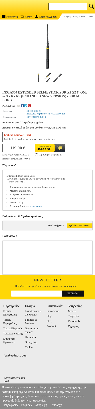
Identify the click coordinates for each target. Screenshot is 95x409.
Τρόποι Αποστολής (13, 333)
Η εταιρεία (30, 337)
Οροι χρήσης (31, 342)
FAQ (49, 321)
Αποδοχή (56, 404)
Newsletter (47, 280)
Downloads (74, 321)
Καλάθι (26, 16)
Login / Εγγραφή (46, 16)
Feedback (51, 326)
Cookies (29, 347)
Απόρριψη (41, 404)
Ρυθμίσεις (26, 404)
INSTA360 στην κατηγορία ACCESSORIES (46, 113)
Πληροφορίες (10, 404)
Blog (49, 316)
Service (72, 311)
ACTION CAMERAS (36, 117)
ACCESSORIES (34, 111)
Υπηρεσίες (73, 316)
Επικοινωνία (53, 311)
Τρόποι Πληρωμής (12, 328)
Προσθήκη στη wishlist (49, 154)
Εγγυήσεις (73, 326)
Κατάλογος (10, 16)
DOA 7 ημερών (35, 206)
